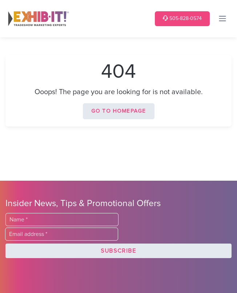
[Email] (61, 234)
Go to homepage (118, 111)
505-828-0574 (182, 18)
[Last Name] (61, 219)
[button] (118, 251)
